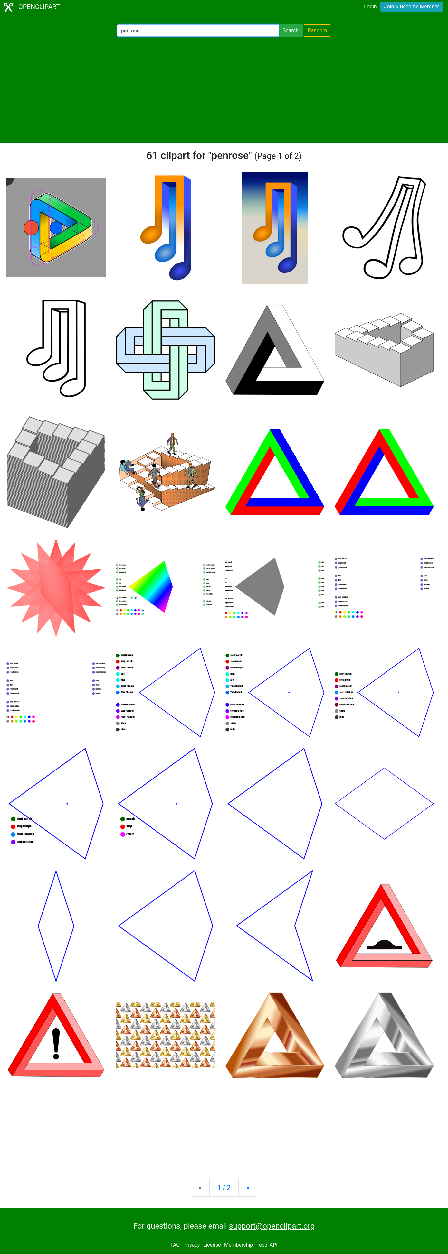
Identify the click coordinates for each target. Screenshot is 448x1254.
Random (317, 30)
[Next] (247, 1188)
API (274, 1245)
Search (291, 30)
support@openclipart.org (272, 1226)
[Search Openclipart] (198, 30)
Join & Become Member (411, 7)
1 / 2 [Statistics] (224, 1188)
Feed (262, 1245)
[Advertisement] (224, 90)
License (212, 1245)
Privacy (191, 1245)
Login (370, 7)
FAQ (175, 1245)
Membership (238, 1245)
